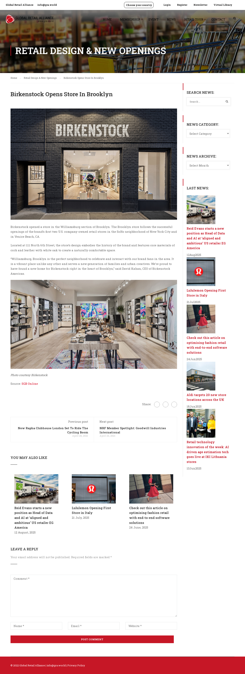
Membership (130, 19)
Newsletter (200, 4)
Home (107, 19)
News (171, 19)
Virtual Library (223, 4)
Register (182, 4)
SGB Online (30, 383)
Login (167, 4)
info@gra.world (47, 4)
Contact (218, 19)
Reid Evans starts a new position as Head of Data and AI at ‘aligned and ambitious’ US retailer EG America (33, 517)
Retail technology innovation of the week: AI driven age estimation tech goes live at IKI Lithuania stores (208, 452)
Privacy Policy (76, 665)
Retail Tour (193, 19)
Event (153, 19)
